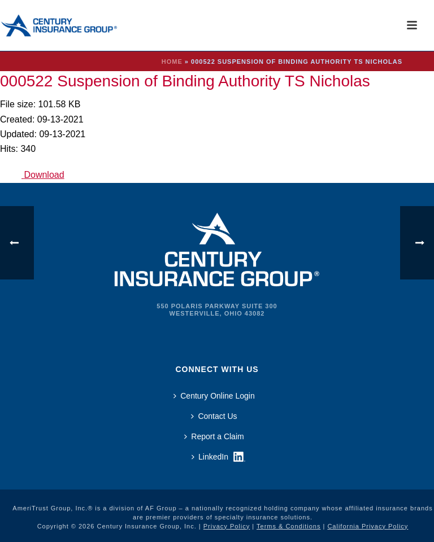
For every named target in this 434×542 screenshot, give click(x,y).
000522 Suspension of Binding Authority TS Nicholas (185, 81)
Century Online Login (214, 395)
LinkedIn (210, 456)
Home (172, 61)
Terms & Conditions (288, 526)
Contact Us (214, 416)
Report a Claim (214, 436)
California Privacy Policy (367, 526)
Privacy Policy (226, 526)
